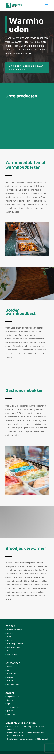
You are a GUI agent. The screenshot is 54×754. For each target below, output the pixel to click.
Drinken (10, 666)
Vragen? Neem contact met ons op (26, 68)
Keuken (10, 681)
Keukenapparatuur (15, 644)
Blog (9, 636)
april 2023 (11, 703)
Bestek (10, 633)
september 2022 (13, 707)
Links (9, 651)
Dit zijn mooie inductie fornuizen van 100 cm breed (27, 739)
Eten (9, 670)
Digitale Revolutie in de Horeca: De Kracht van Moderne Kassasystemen (25, 734)
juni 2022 (10, 711)
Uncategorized (13, 684)
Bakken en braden (14, 629)
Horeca (10, 677)
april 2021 (11, 714)
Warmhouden (12, 654)
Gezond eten (12, 673)
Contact (10, 640)
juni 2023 (10, 700)
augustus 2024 (13, 696)
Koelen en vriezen (14, 647)
